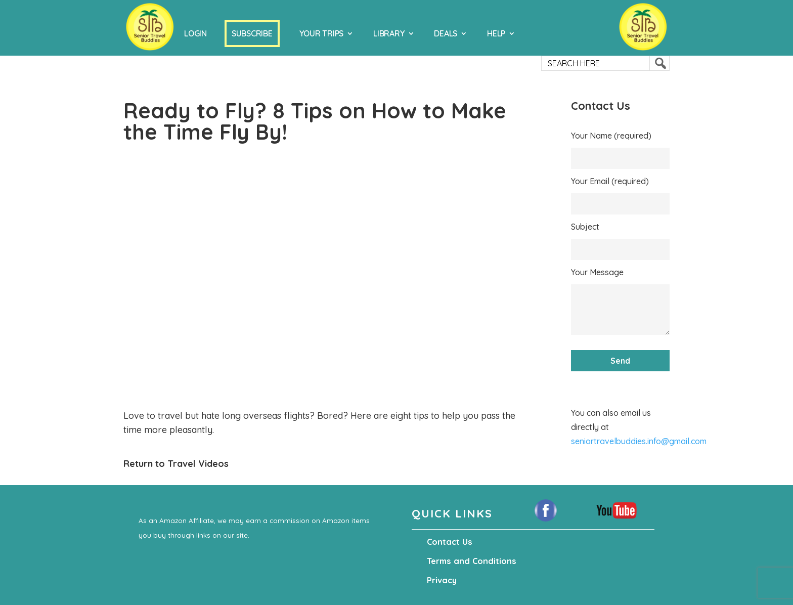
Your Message (597, 272)
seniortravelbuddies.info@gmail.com (639, 441)
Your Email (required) (610, 181)
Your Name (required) (611, 136)
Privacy (441, 580)
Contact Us (448, 542)
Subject (585, 227)
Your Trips (321, 33)
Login (195, 33)
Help (496, 33)
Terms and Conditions (469, 561)
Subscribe (252, 33)
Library (388, 33)
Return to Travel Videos (176, 463)
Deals (445, 33)
